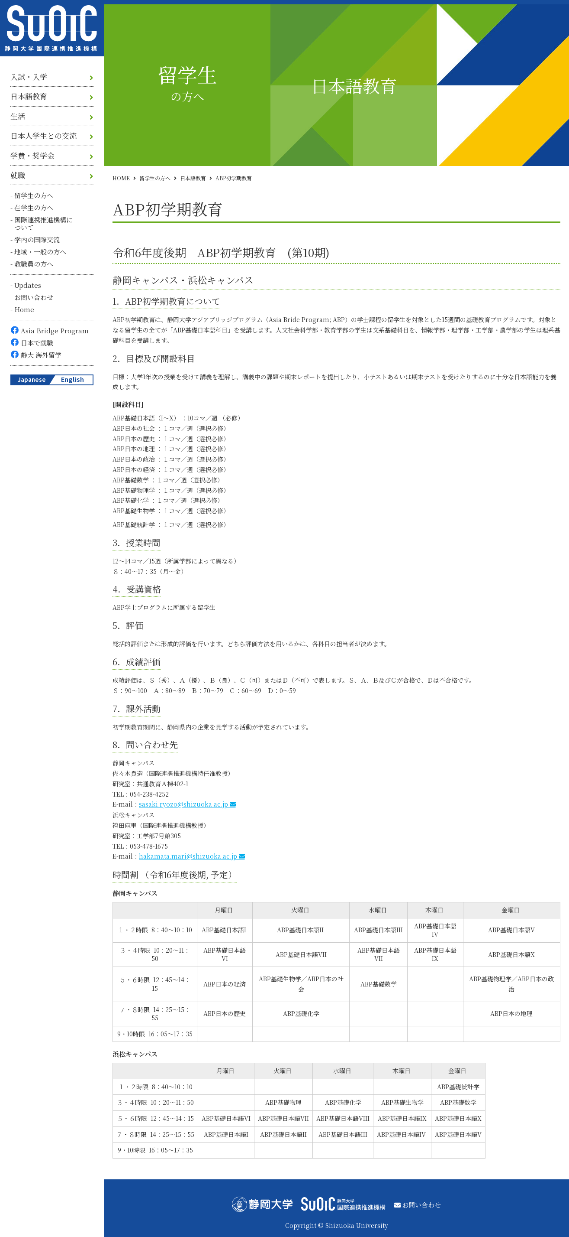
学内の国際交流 (37, 239)
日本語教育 (28, 96)
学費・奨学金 (32, 155)
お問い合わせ (33, 297)
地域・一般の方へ (40, 251)
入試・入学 (28, 76)
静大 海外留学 (41, 354)
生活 (17, 116)
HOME (121, 178)
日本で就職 (37, 342)
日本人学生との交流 (43, 135)
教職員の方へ (33, 263)
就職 (17, 175)
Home (24, 309)
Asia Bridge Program (55, 330)
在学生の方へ (33, 207)
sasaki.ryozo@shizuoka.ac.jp (183, 804)
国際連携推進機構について (43, 223)
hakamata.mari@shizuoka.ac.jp (188, 856)
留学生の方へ (33, 195)
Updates (27, 285)
